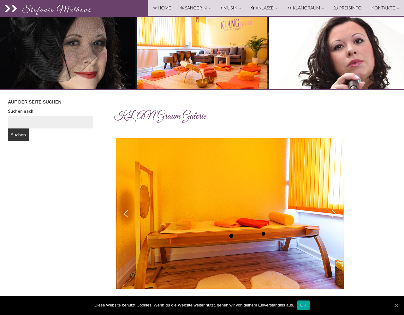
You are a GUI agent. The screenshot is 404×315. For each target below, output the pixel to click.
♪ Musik (230, 7)
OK (303, 305)
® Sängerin (196, 7)
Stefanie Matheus (48, 9)
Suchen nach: (21, 111)
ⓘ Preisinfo (348, 7)
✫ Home (162, 7)
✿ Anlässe (264, 7)
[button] (126, 214)
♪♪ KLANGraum (305, 7)
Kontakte (385, 7)
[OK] (396, 305)
